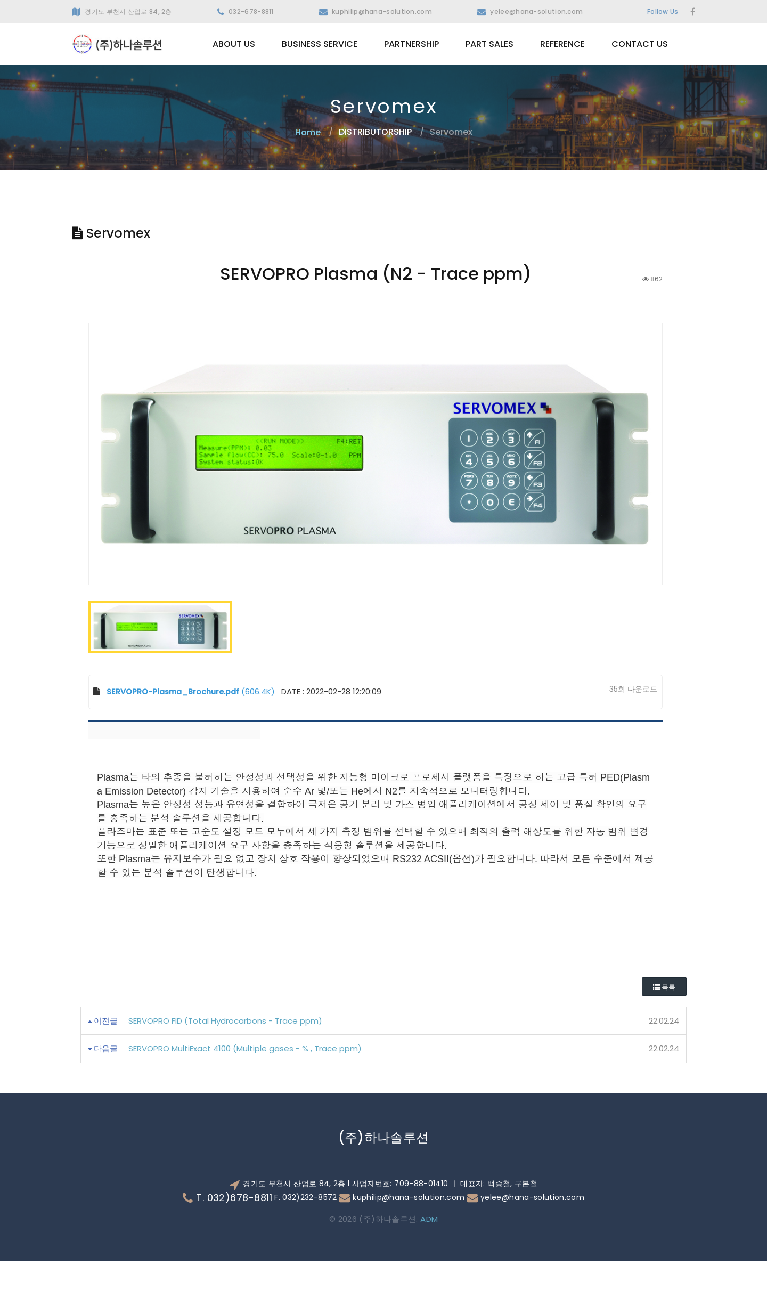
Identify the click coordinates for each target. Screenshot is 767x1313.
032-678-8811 (251, 11)
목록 (664, 1039)
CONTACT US (639, 44)
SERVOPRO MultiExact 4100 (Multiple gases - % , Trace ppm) (245, 1101)
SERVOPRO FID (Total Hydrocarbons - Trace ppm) (225, 1073)
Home (308, 132)
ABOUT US (234, 44)
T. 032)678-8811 (234, 1250)
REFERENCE (562, 44)
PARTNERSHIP (411, 44)
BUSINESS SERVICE (319, 44)
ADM (428, 1271)
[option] (375, 480)
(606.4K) (188, 743)
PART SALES (489, 44)
